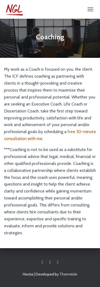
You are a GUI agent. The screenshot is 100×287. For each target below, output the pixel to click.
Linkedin (57, 262)
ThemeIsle (68, 274)
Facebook (42, 262)
